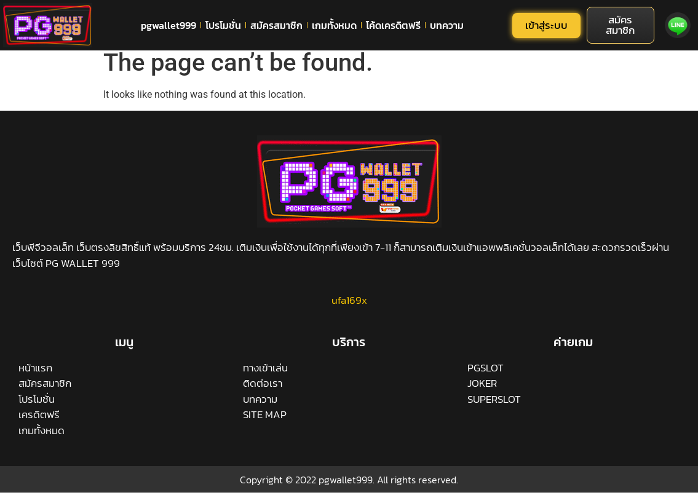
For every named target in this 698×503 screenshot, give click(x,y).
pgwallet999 (168, 25)
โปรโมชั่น (223, 25)
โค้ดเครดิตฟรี (393, 25)
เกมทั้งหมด (334, 25)
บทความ (447, 25)
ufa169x (349, 307)
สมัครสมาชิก (276, 25)
